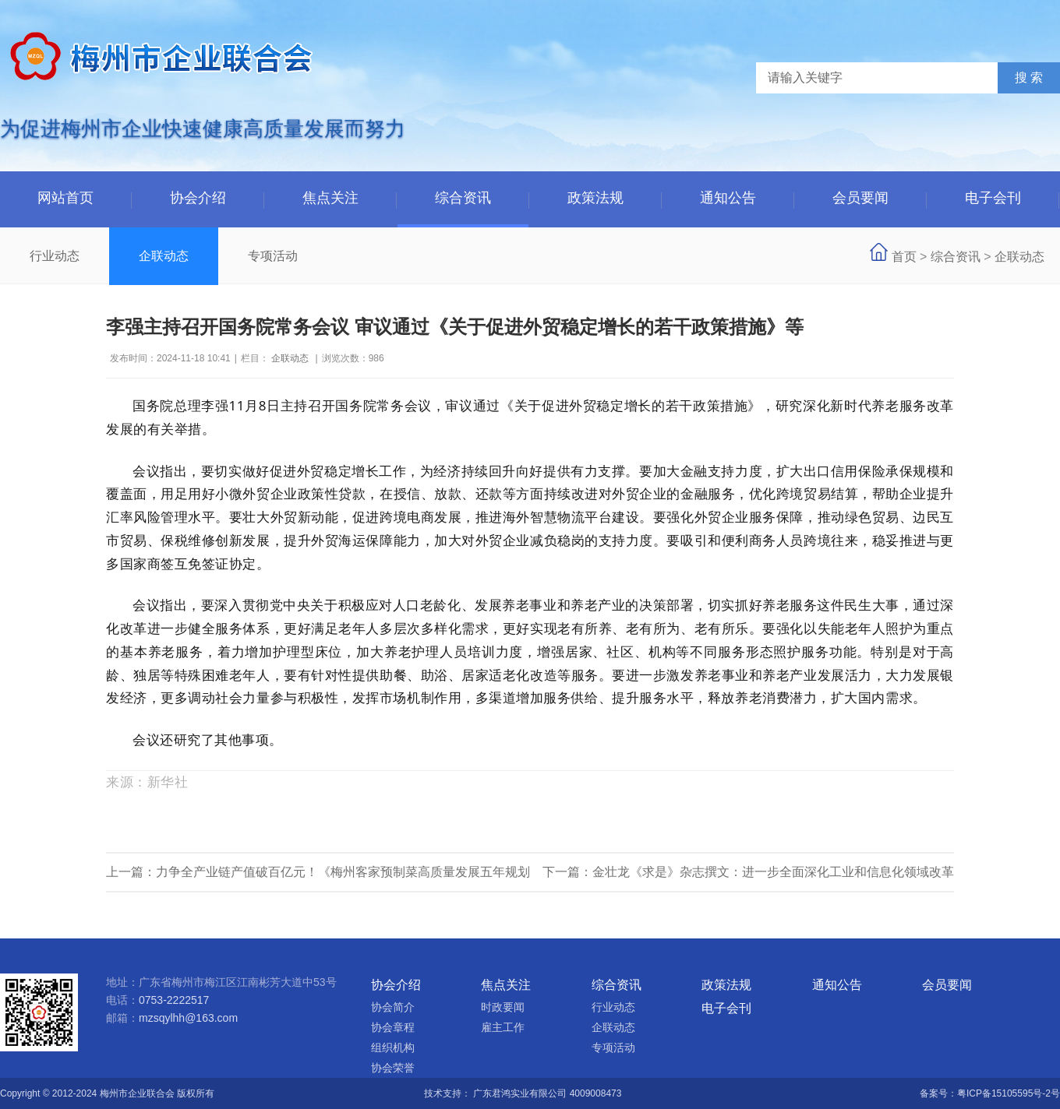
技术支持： (448, 1093)
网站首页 (65, 198)
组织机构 (393, 1047)
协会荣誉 (393, 1067)
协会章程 (393, 1027)
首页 (904, 256)
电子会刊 (993, 198)
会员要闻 (860, 198)
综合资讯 (463, 198)
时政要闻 (503, 1007)
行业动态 (55, 255)
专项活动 (273, 255)
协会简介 (393, 1007)
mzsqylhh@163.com (188, 1018)
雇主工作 (503, 1027)
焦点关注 (330, 198)
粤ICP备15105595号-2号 (1008, 1093)
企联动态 (164, 255)
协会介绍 (198, 198)
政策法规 (595, 198)
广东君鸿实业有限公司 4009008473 (547, 1093)
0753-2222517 (174, 1000)
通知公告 (728, 198)
